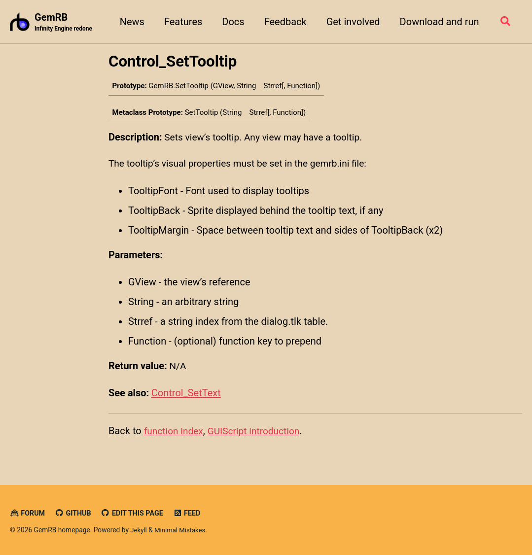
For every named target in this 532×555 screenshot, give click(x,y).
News (129, 22)
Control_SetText (186, 396)
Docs (231, 22)
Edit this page (136, 513)
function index (175, 434)
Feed (192, 513)
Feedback (283, 22)
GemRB (65, 22)
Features (181, 22)
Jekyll (138, 530)
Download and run (437, 22)
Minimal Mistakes (182, 530)
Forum (28, 513)
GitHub (75, 513)
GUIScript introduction (259, 434)
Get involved (351, 22)
